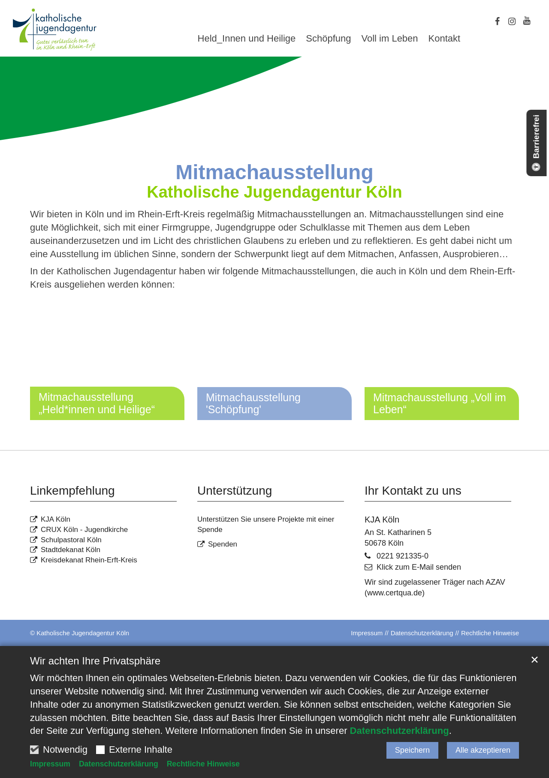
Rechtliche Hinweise (203, 764)
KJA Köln (382, 519)
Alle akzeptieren (482, 750)
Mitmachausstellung (274, 172)
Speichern (412, 750)
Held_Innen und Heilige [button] (247, 39)
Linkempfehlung (72, 490)
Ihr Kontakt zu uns (413, 490)
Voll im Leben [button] (389, 39)
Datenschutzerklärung (399, 731)
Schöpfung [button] (328, 39)
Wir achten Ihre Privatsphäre (95, 661)
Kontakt (444, 39)
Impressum (50, 764)
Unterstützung (234, 490)
